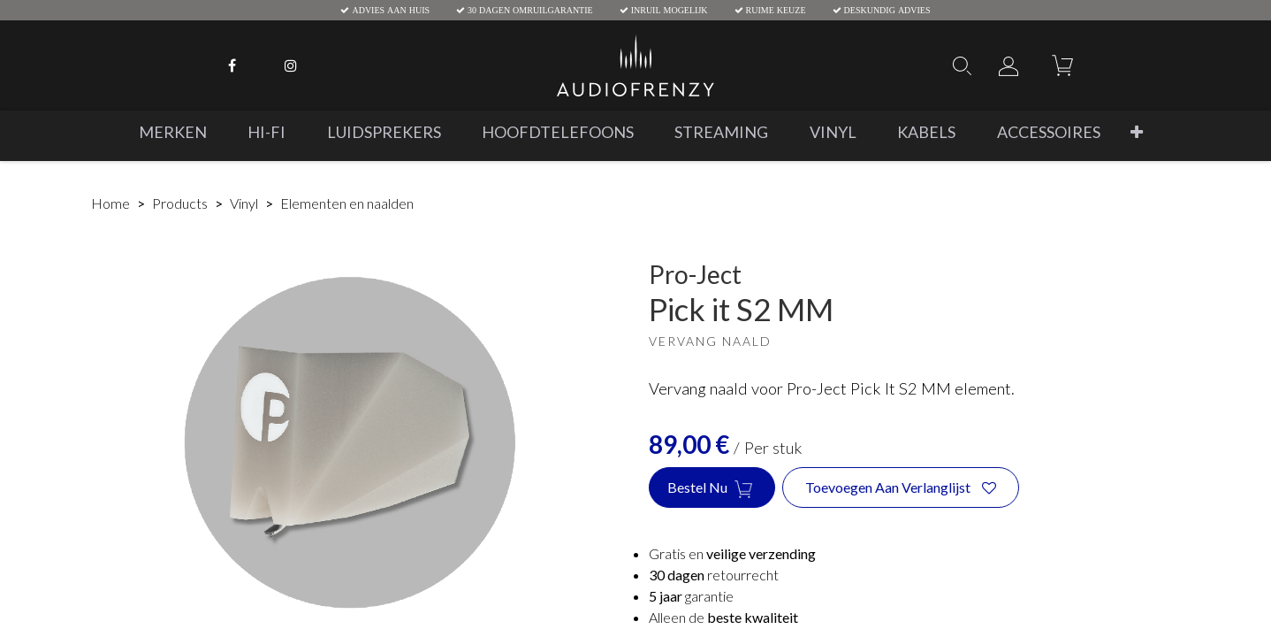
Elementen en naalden (347, 203)
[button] (1137, 132)
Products (180, 203)
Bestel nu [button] (712, 488)
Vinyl (244, 203)
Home (110, 203)
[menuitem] (172, 132)
